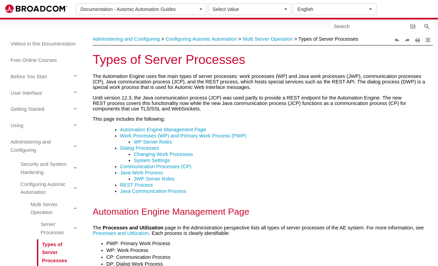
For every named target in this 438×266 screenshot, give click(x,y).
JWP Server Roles (154, 179)
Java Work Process (141, 172)
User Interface (46, 93)
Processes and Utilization (121, 233)
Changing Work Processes (163, 154)
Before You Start (46, 76)
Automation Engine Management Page (163, 129)
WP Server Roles (153, 142)
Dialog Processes (139, 148)
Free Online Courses (34, 60)
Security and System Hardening (51, 168)
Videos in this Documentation (43, 43)
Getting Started (46, 109)
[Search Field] (381, 26)
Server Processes (61, 228)
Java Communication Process (153, 191)
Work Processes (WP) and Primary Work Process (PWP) (183, 135)
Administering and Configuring (46, 146)
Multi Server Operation (55, 208)
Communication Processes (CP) (156, 166)
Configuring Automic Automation (51, 188)
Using (46, 126)
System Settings (152, 160)
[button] (413, 26)
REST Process (136, 185)
